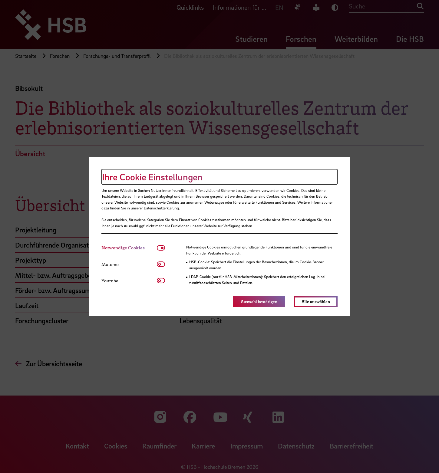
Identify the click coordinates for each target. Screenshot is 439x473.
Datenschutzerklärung (161, 207)
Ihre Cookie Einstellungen (152, 176)
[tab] (129, 247)
